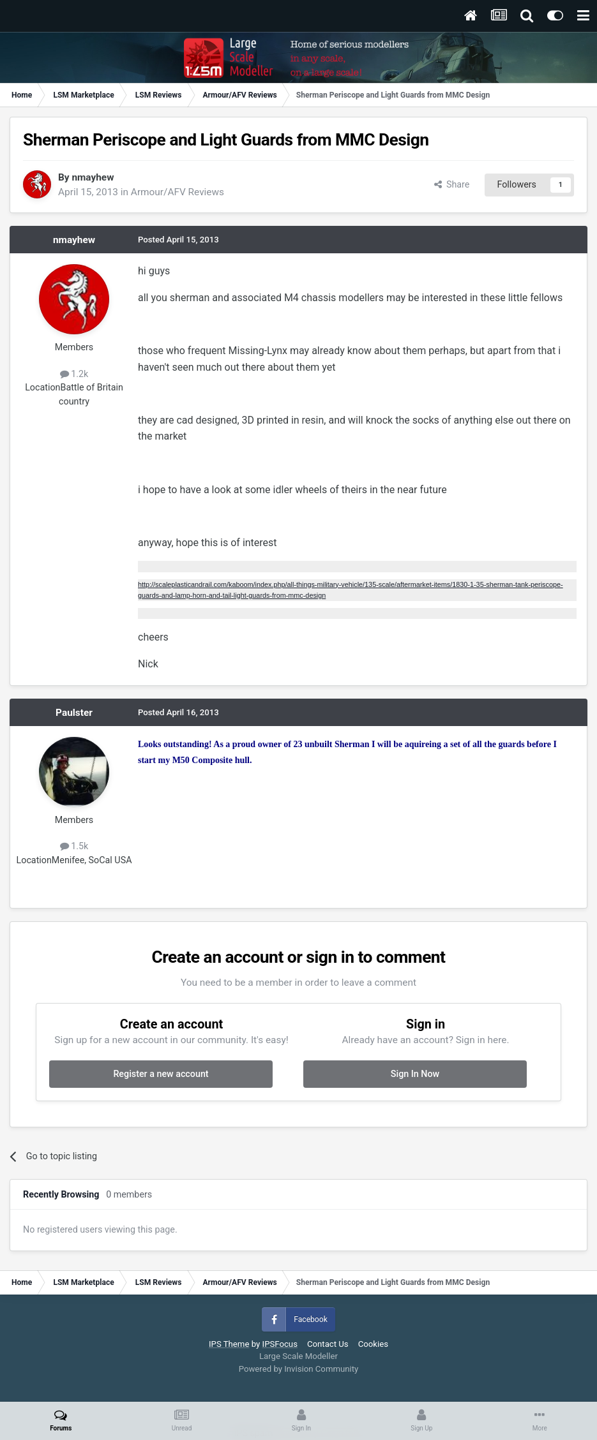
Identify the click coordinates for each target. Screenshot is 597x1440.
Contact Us (328, 1344)
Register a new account (160, 1074)
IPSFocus (280, 1344)
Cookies (373, 1344)
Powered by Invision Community (299, 1369)
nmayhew (93, 177)
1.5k (74, 846)
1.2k (74, 374)
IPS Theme (229, 1344)
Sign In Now (415, 1074)
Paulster (74, 712)
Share (452, 184)
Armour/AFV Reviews (177, 192)
